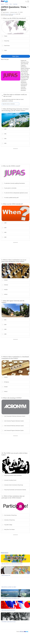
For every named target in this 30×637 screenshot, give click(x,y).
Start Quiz (15, 56)
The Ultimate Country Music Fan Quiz (9, 621)
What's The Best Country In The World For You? (10, 598)
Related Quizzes (4, 552)
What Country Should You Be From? (8, 610)
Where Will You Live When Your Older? (9, 586)
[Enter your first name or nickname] (10, 104)
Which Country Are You (6, 575)
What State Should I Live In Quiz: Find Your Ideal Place (12, 563)
